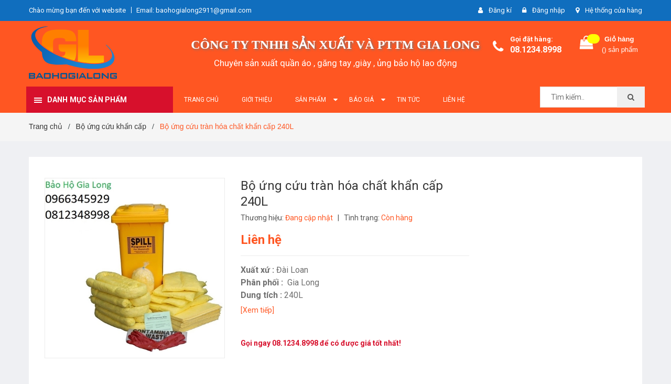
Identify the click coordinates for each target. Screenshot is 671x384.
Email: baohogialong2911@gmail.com (194, 10)
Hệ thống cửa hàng (613, 10)
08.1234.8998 (535, 50)
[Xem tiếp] (257, 310)
